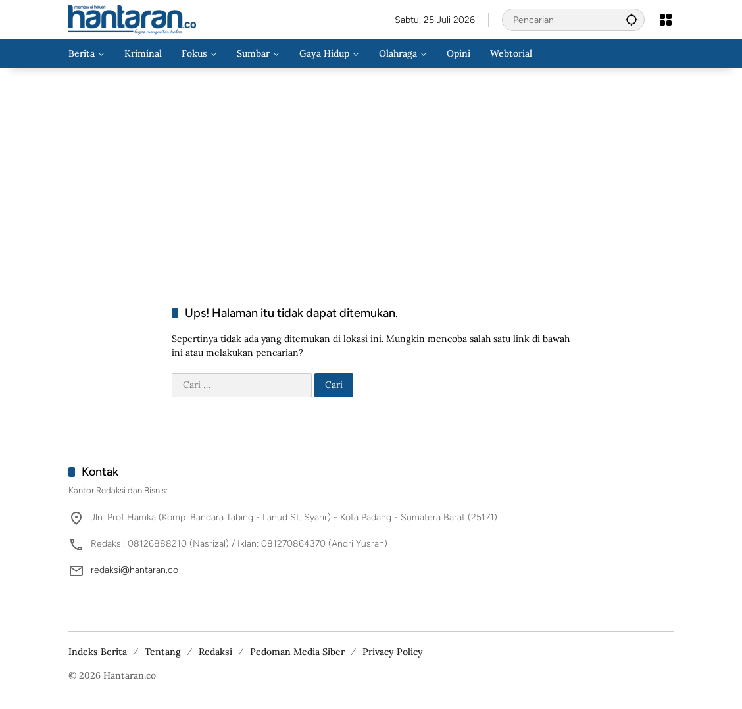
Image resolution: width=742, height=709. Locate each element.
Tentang (163, 652)
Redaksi (215, 652)
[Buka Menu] (666, 20)
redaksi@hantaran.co (134, 569)
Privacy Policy (392, 652)
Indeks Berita (97, 652)
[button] (631, 19)
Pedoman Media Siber (297, 652)
